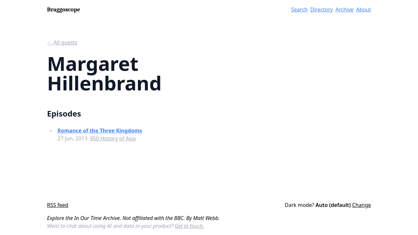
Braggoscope (63, 9)
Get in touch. (189, 225)
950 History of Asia (113, 138)
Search (299, 9)
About (363, 9)
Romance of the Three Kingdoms (99, 130)
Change (361, 205)
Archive (344, 9)
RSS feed (57, 205)
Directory (321, 9)
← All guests (62, 42)
